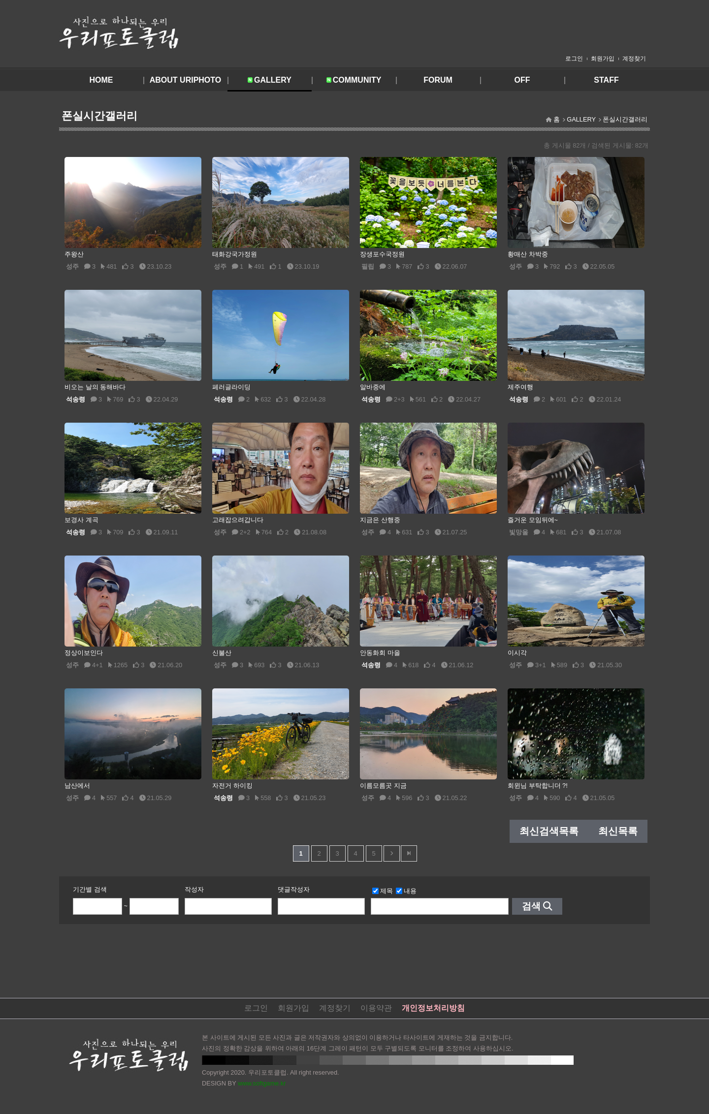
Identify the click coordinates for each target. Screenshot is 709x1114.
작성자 (194, 889)
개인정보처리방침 (433, 1008)
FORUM (437, 80)
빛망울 (518, 532)
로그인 (574, 58)
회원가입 (602, 58)
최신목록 (618, 831)
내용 (406, 891)
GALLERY (272, 80)
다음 (392, 853)
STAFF (606, 80)
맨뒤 (409, 853)
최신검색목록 (549, 831)
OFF (522, 80)
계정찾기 (634, 58)
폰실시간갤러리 (625, 119)
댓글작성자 (294, 889)
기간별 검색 (90, 889)
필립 (367, 266)
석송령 (75, 399)
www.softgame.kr (262, 1083)
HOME (101, 80)
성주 (72, 266)
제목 (382, 891)
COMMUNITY (357, 80)
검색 (531, 906)
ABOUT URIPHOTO (185, 80)
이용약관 (376, 1008)
